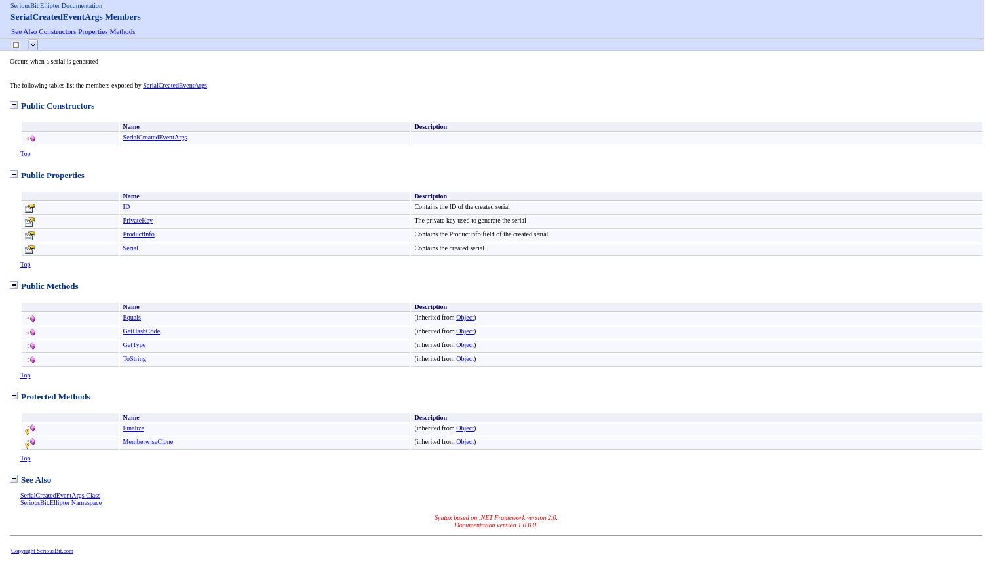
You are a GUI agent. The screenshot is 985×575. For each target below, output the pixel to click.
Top (25, 153)
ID (126, 206)
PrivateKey (138, 220)
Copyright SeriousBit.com (42, 550)
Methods (122, 31)
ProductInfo (139, 234)
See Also (24, 31)
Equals (132, 317)
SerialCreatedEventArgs (175, 85)
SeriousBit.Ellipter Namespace (61, 502)
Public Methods (44, 286)
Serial (131, 247)
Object (465, 317)
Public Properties (47, 175)
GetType (134, 344)
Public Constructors (52, 106)
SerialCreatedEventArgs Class (60, 495)
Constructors (57, 31)
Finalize (133, 428)
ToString (134, 358)
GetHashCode (142, 331)
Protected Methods (50, 396)
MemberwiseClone (148, 441)
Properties (92, 31)
